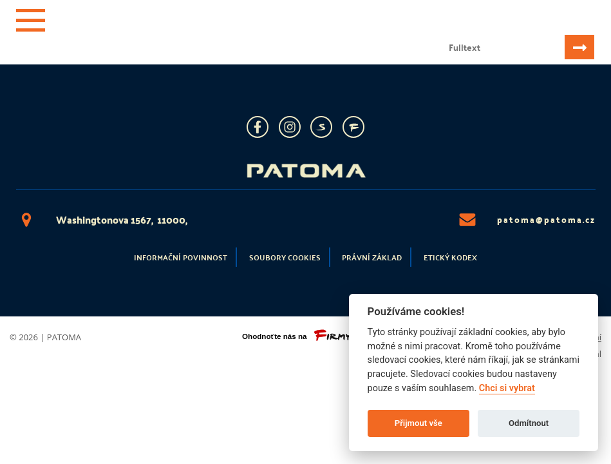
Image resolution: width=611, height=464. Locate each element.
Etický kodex (450, 257)
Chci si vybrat (507, 388)
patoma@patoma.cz (526, 219)
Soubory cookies (285, 257)
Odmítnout (529, 423)
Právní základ (372, 257)
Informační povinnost (180, 257)
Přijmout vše (418, 423)
